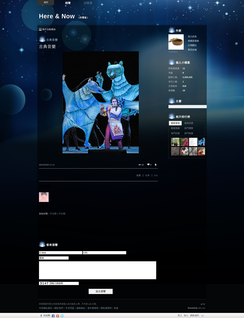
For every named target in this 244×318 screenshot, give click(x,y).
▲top (202, 304)
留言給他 (192, 49)
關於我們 (58, 308)
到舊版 (83, 17)
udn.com (201, 308)
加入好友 (192, 36)
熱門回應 (175, 133)
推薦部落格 (193, 41)
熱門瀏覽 (188, 128)
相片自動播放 (49, 29)
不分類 (53, 213)
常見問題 (69, 308)
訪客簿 (88, 3)
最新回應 (188, 123)
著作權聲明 (92, 308)
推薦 (138, 175)
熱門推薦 (188, 133)
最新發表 (175, 123)
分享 (147, 175)
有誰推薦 (44, 186)
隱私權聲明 (106, 308)
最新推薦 (175, 128)
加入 (186, 315)
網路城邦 (194, 315)
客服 (116, 308)
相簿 (67, 3)
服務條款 (80, 308)
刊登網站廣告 (45, 308)
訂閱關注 (192, 45)
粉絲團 (46, 315)
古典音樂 (52, 39)
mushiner (172, 51)
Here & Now (57, 16)
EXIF (156, 175)
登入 (180, 315)
